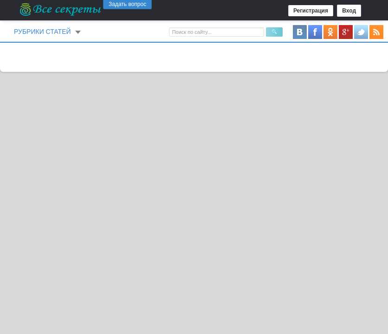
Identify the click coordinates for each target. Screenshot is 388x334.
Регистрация (310, 10)
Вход (349, 10)
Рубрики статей (42, 31)
